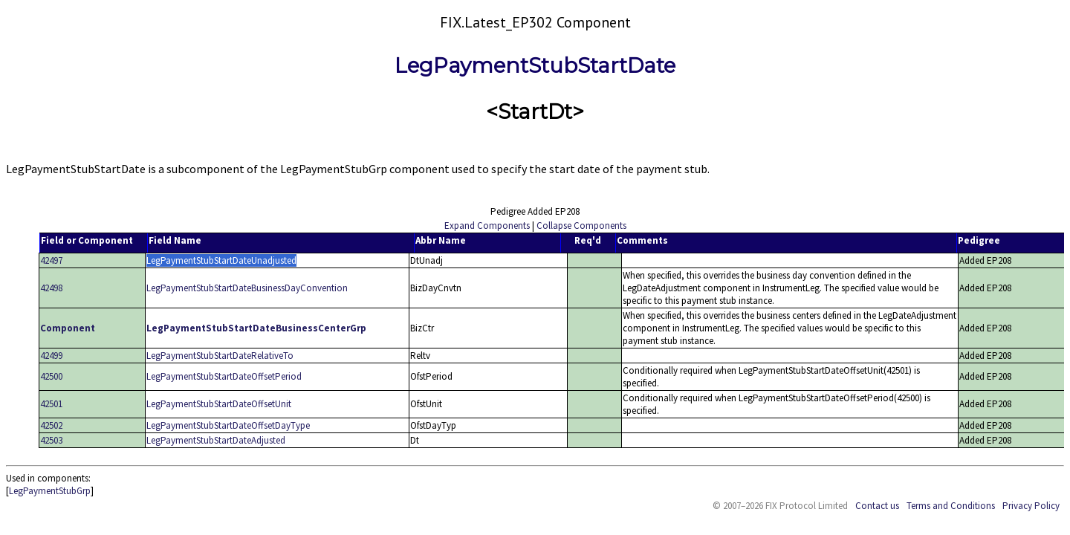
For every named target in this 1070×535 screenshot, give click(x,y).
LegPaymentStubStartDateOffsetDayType (228, 425)
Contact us (877, 505)
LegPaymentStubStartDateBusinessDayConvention (247, 288)
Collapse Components (581, 225)
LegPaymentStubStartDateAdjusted (215, 440)
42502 (51, 425)
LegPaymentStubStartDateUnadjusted (221, 260)
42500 (51, 376)
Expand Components (487, 225)
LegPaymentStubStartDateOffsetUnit (218, 404)
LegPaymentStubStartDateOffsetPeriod (224, 376)
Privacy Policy (1031, 505)
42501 (51, 404)
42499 (51, 355)
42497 (51, 260)
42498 (51, 288)
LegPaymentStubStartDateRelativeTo (220, 355)
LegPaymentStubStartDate (535, 65)
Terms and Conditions (951, 505)
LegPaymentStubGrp (50, 490)
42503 (51, 440)
